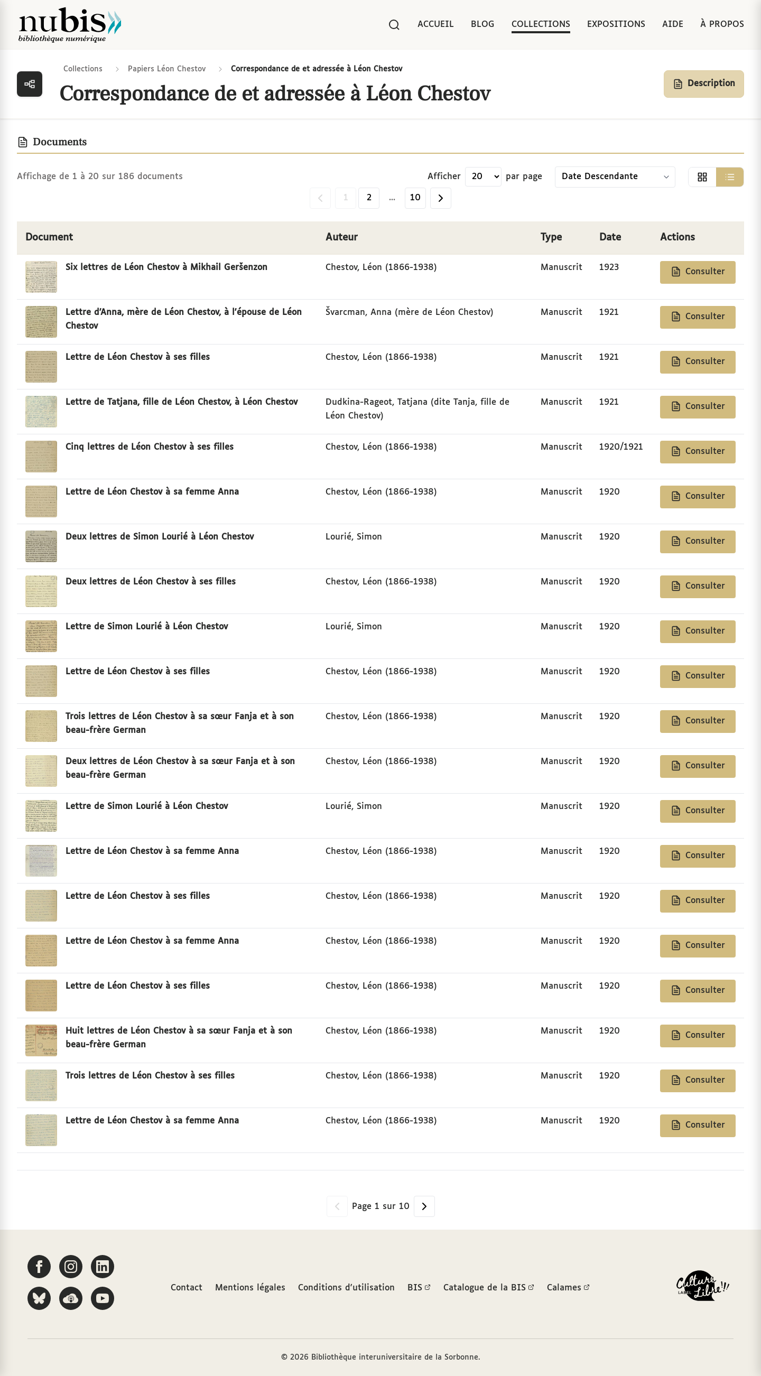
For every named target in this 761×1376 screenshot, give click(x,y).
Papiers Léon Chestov (167, 69)
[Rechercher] (394, 24)
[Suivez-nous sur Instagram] (70, 1266)
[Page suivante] (440, 198)
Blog (483, 24)
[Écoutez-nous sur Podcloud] (70, 1298)
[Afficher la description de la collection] (704, 84)
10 (415, 197)
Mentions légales (250, 1288)
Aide (672, 24)
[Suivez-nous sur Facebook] (39, 1266)
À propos (722, 24)
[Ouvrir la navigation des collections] (29, 84)
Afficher (444, 176)
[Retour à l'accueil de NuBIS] (70, 24)
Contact (186, 1288)
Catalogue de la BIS (488, 1288)
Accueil (435, 24)
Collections (541, 24)
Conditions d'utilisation (346, 1288)
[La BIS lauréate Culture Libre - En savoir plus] (703, 1288)
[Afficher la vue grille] (702, 177)
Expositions (616, 24)
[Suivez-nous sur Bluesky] (39, 1298)
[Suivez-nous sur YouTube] (102, 1298)
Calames (568, 1288)
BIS (419, 1288)
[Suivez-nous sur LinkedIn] (102, 1266)
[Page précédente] (320, 198)
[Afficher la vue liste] (730, 177)
